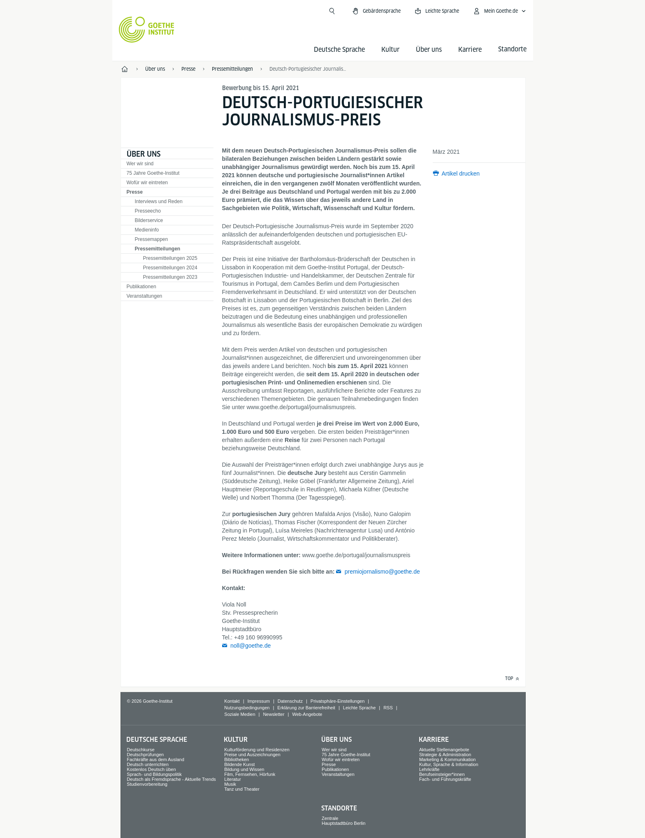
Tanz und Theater (241, 789)
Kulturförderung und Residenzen (256, 749)
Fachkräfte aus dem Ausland (155, 759)
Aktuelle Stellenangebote (444, 749)
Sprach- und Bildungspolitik (154, 774)
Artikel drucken (461, 173)
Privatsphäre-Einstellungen (337, 701)
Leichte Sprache (359, 707)
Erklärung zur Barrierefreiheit (306, 707)
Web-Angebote (307, 714)
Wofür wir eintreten (147, 182)
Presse (135, 192)
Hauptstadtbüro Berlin (343, 823)
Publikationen (141, 286)
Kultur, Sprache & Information (448, 764)
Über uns (429, 49)
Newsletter (273, 714)
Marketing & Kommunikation (447, 759)
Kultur (390, 49)
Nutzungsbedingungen (246, 707)
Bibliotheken (236, 759)
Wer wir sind (140, 164)
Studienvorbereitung (147, 784)
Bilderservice (149, 220)
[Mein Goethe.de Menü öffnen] (499, 11)
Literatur (232, 779)
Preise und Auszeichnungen (252, 754)
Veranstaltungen (144, 296)
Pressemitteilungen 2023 (170, 277)
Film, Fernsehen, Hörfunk (249, 774)
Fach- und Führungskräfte (445, 779)
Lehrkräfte (429, 769)
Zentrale (330, 818)
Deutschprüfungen (145, 754)
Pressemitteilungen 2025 (170, 258)
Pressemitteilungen (158, 249)
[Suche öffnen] (332, 11)
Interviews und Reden (159, 201)
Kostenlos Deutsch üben (151, 769)
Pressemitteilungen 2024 (170, 268)
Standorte (339, 808)
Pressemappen (151, 239)
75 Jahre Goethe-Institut (153, 173)
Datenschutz (290, 701)
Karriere (470, 49)
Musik (230, 784)
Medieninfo (147, 230)
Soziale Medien (239, 714)
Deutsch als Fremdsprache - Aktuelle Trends (171, 779)
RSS (388, 707)
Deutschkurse (140, 749)
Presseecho (148, 211)
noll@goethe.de (250, 645)
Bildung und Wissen (244, 769)
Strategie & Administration (445, 754)
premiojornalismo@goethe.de (382, 571)
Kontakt (231, 701)
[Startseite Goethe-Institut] (146, 29)
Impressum (259, 701)
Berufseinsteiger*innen (442, 774)
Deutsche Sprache (339, 49)
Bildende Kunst (239, 764)
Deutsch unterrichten (148, 764)
